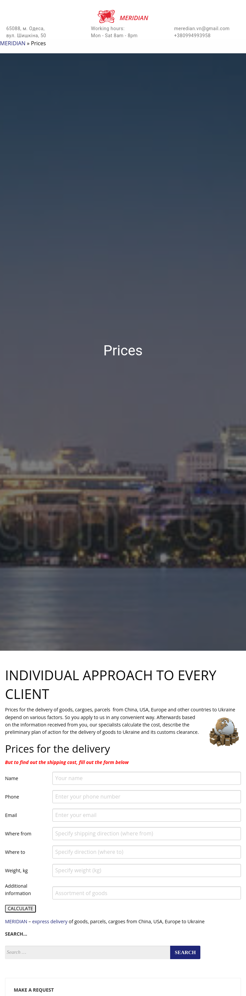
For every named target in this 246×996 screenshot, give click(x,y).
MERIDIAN (13, 43)
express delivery (50, 921)
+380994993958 (192, 35)
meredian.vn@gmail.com (202, 28)
